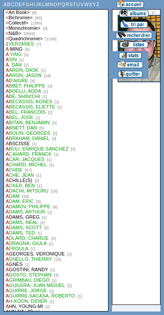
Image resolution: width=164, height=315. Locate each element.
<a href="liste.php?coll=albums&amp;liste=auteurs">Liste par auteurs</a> (55, 156)
